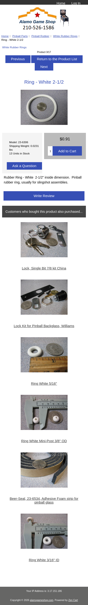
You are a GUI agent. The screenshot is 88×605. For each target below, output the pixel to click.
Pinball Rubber (40, 35)
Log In (75, 3)
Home (61, 3)
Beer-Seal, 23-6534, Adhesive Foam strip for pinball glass (44, 500)
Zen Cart (73, 600)
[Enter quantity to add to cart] (50, 151)
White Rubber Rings (65, 35)
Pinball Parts (20, 35)
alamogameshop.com (42, 600)
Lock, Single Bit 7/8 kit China (44, 268)
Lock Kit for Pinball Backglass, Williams (44, 326)
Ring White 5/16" (44, 383)
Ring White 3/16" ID (44, 560)
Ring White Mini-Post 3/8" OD (44, 441)
